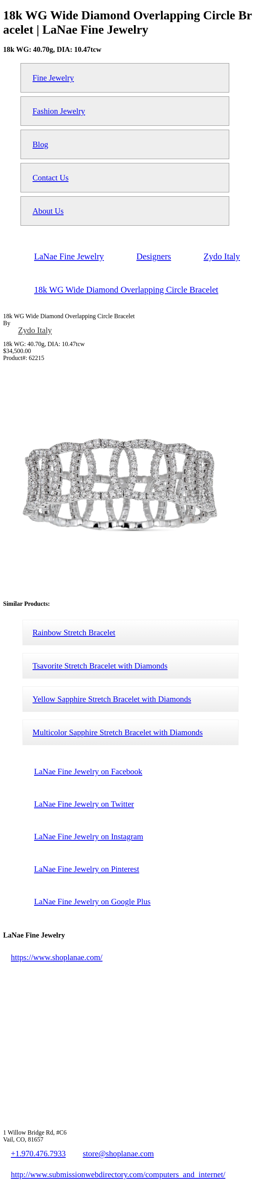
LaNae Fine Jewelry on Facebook (88, 771)
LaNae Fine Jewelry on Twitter (84, 803)
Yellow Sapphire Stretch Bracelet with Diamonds (112, 698)
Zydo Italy (35, 330)
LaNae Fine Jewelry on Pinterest (86, 868)
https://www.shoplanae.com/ (57, 957)
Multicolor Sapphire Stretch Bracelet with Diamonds (118, 732)
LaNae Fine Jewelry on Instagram (88, 836)
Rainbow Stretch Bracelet (74, 632)
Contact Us (51, 177)
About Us (48, 210)
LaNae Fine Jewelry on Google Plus (92, 901)
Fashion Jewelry (59, 110)
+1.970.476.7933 (38, 1153)
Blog (40, 144)
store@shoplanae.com (118, 1153)
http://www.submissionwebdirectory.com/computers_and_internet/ (118, 1174)
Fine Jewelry (53, 77)
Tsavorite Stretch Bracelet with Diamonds (100, 665)
